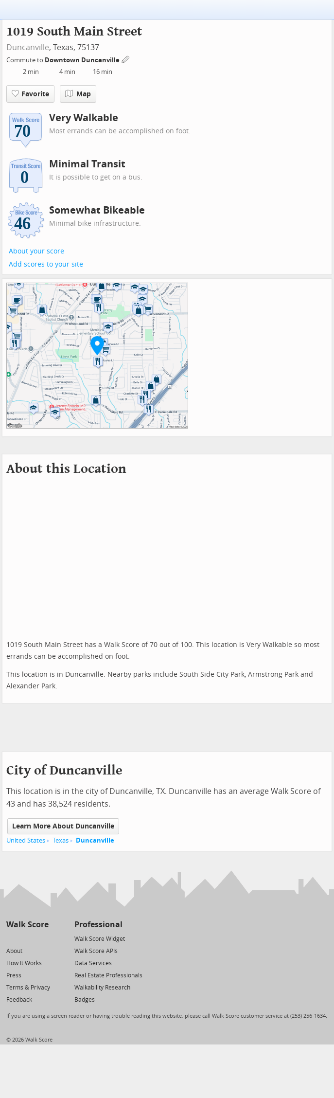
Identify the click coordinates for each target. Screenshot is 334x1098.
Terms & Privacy (28, 987)
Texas (61, 840)
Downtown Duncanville (83, 60)
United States (25, 840)
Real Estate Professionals (108, 975)
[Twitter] (12, 938)
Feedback (19, 999)
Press (13, 975)
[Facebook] (27, 938)
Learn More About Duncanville (63, 826)
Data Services (93, 963)
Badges (84, 999)
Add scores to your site (46, 264)
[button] (97, 345)
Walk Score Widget (99, 939)
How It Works (24, 963)
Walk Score (27, 924)
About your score (36, 251)
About (14, 951)
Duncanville (27, 47)
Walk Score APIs (96, 951)
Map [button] (78, 94)
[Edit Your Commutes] (126, 58)
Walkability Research (102, 987)
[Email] (42, 938)
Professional (98, 924)
